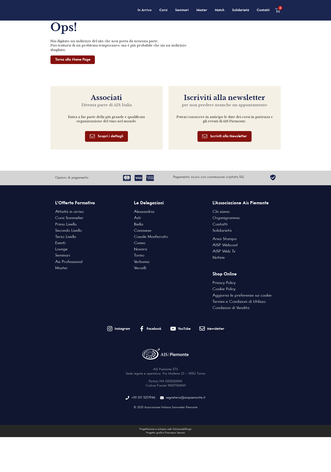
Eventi (60, 243)
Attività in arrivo (69, 212)
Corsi (163, 10)
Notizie (219, 258)
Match (219, 10)
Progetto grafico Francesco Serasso (165, 433)
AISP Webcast (225, 245)
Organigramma (226, 218)
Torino (139, 255)
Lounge (61, 249)
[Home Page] (72, 10)
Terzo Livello (65, 237)
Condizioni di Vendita (231, 308)
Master (201, 10)
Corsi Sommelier (69, 218)
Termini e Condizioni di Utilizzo (239, 302)
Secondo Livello (68, 231)
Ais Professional (68, 262)
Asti (137, 218)
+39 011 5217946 (140, 398)
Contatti (263, 10)
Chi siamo (221, 212)
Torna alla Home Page (72, 59)
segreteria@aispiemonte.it (182, 398)
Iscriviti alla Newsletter (224, 136)
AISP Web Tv (224, 251)
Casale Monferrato (151, 237)
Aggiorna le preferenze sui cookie (242, 295)
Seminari (182, 10)
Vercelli (140, 268)
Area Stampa (225, 239)
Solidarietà (240, 10)
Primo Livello (66, 224)
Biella (138, 224)
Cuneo (139, 243)
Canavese (142, 231)
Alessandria (144, 212)
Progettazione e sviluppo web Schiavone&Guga (165, 429)
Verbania (141, 262)
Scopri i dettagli (106, 136)
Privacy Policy (224, 283)
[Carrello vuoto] (277, 10)
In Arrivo (145, 10)
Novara (140, 249)
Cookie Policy (224, 289)
